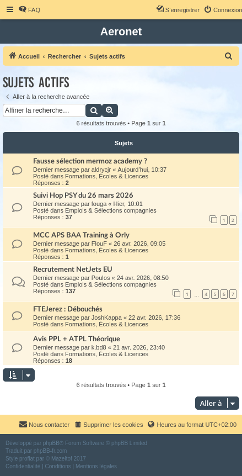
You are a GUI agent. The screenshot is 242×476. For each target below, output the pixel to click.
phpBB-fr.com (50, 451)
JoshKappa (107, 317)
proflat (27, 459)
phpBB (51, 443)
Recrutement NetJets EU (72, 269)
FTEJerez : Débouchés (68, 309)
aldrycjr (101, 169)
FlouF (99, 243)
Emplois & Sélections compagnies (111, 210)
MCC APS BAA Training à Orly (81, 235)
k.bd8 (99, 347)
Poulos (101, 277)
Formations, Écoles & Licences (106, 176)
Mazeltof (61, 459)
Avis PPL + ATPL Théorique (76, 339)
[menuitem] (29, 10)
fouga (99, 203)
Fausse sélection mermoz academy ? (90, 161)
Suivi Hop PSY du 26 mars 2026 (83, 195)
